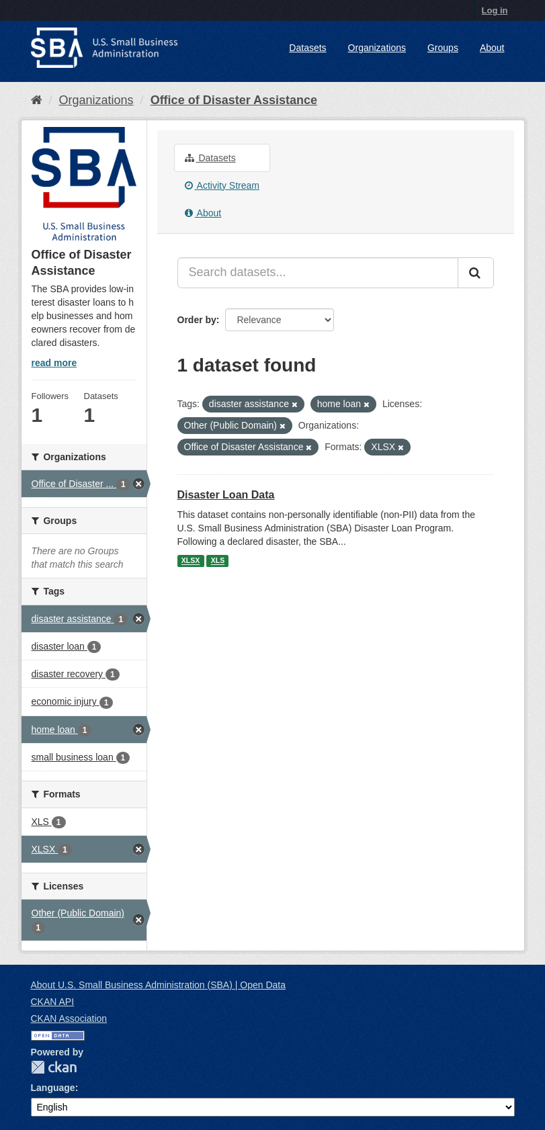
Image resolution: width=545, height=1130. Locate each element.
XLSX (190, 561)
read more (54, 362)
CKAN (54, 1067)
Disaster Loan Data (226, 495)
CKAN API (53, 1001)
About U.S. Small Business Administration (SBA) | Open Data (158, 985)
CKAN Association (69, 1018)
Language (53, 1087)
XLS (217, 561)
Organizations (377, 47)
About (492, 47)
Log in (495, 10)
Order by (196, 319)
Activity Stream (222, 185)
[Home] (36, 100)
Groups (442, 47)
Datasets (307, 47)
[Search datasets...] (317, 272)
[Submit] (476, 272)
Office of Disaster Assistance (234, 100)
